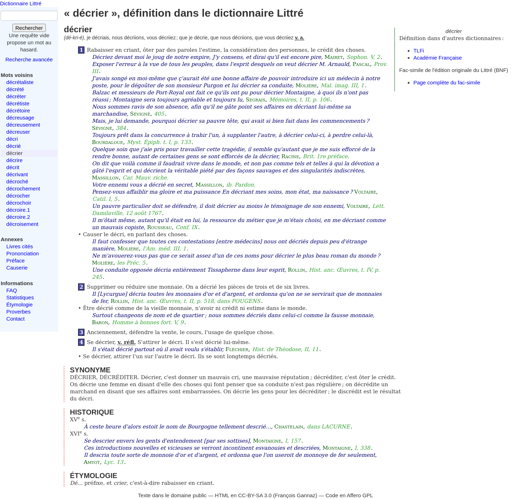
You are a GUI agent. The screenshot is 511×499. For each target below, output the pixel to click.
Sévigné (140, 114)
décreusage (20, 118)
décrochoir (18, 203)
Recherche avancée (29, 59)
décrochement (23, 188)
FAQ (11, 290)
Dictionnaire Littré (21, 3)
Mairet (334, 57)
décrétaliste (20, 82)
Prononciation (22, 253)
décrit (13, 167)
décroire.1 (18, 210)
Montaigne (267, 441)
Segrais (255, 99)
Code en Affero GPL (349, 495)
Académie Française (437, 58)
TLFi (418, 51)
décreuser (18, 132)
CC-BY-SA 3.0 (255, 495)
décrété (15, 89)
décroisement (22, 224)
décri (12, 139)
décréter (16, 96)
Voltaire (365, 192)
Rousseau (159, 227)
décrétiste (17, 103)
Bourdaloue (107, 142)
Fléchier (236, 349)
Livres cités (19, 246)
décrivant (17, 174)
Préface (15, 260)
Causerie (17, 268)
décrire (14, 160)
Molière (306, 85)
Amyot (92, 462)
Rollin (296, 270)
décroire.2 (18, 217)
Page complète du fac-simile (446, 82)
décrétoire (18, 110)
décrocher (18, 196)
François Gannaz (295, 495)
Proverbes (18, 312)
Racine (290, 156)
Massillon (105, 177)
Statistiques (20, 297)
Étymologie (19, 304)
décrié (13, 146)
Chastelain (288, 426)
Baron (100, 322)
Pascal (361, 64)
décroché (17, 181)
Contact (15, 319)
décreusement (23, 125)
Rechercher (29, 28)
